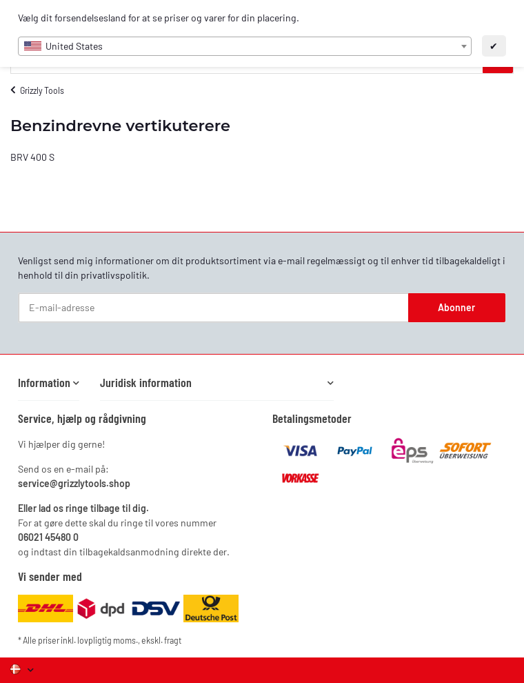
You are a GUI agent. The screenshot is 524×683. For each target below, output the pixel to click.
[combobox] (244, 46)
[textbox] (244, 46)
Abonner (456, 307)
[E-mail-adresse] (214, 307)
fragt (172, 640)
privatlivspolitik (114, 275)
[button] (48, 382)
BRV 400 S (32, 157)
